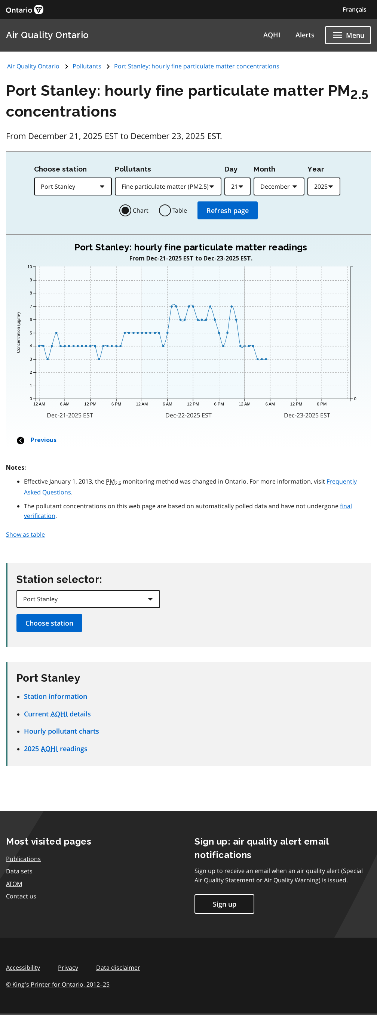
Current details (57, 713)
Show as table (25, 534)
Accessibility (23, 967)
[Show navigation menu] (348, 35)
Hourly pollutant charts (61, 730)
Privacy (68, 967)
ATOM (14, 884)
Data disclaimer (118, 967)
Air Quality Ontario (47, 35)
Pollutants (87, 66)
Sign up (224, 904)
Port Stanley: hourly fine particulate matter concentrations (196, 66)
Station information (55, 696)
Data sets (19, 871)
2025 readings (56, 748)
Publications (23, 859)
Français (355, 9)
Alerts (305, 34)
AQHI (272, 34)
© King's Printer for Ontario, (58, 984)
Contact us (21, 896)
